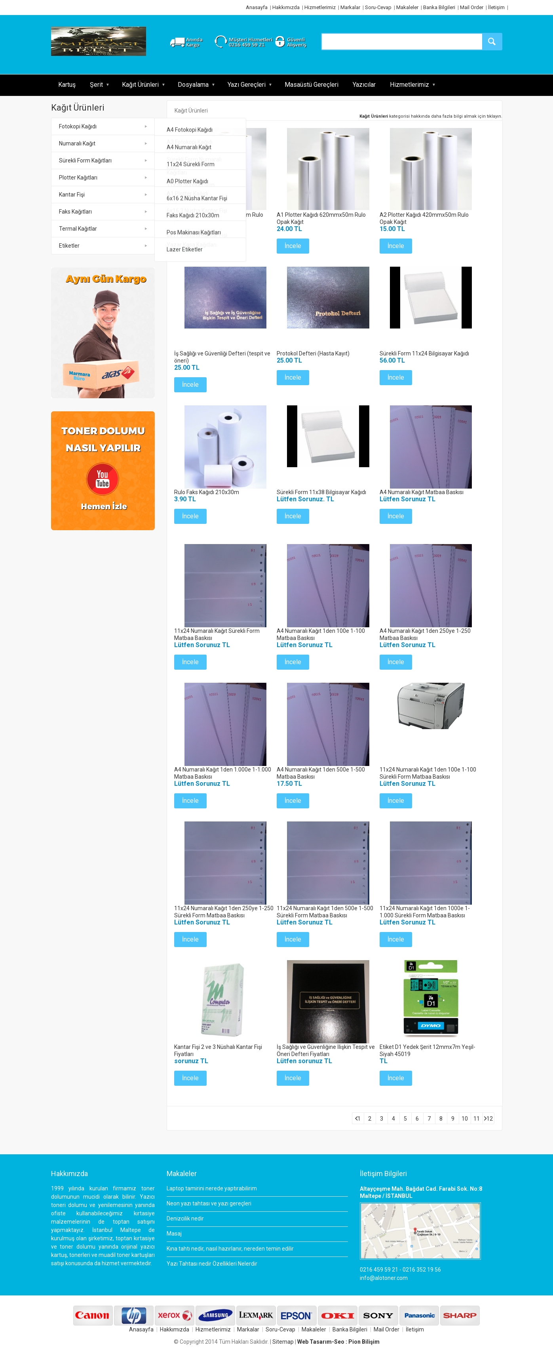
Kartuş (67, 84)
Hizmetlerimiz (320, 7)
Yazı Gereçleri (247, 84)
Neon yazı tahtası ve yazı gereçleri (209, 1203)
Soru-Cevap (378, 7)
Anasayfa (257, 7)
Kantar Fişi (72, 194)
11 (476, 1118)
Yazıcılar (364, 84)
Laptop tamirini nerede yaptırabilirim (212, 1188)
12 (489, 1118)
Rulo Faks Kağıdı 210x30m (206, 492)
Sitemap (283, 1342)
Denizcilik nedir (185, 1218)
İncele (190, 246)
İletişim (496, 7)
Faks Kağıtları (75, 211)
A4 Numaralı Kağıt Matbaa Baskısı (422, 492)
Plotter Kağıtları (78, 177)
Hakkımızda (286, 7)
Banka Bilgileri (439, 7)
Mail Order (471, 7)
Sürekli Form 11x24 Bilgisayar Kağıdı (424, 353)
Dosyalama (193, 84)
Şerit (96, 84)
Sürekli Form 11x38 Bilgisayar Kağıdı (321, 492)
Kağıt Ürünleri (140, 84)
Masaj (174, 1233)
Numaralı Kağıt (77, 143)
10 (465, 1118)
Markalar (350, 7)
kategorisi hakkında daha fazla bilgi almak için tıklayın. (430, 116)
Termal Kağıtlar (78, 228)
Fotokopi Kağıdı (78, 126)
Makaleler (407, 7)
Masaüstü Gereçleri (311, 84)
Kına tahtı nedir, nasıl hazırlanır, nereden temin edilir (230, 1248)
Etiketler (69, 246)
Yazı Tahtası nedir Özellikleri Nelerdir (212, 1264)
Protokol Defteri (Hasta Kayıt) (313, 353)
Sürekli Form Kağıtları (85, 160)
